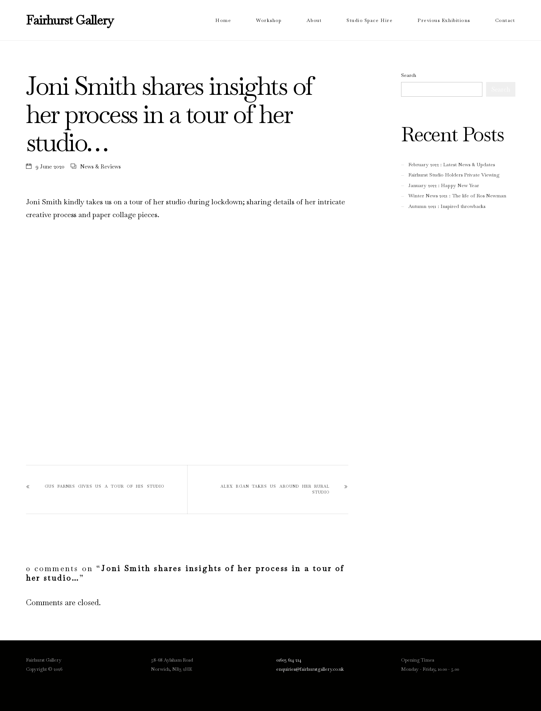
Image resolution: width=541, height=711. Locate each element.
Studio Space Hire (370, 20)
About (314, 20)
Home (223, 20)
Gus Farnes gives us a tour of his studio (104, 486)
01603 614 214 (288, 660)
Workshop (268, 20)
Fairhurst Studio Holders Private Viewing (454, 175)
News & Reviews (100, 166)
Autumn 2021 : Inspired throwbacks (446, 206)
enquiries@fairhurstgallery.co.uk (310, 669)
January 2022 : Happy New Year (443, 185)
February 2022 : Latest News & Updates (451, 164)
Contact (505, 20)
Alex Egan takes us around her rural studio (275, 489)
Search (408, 75)
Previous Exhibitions (444, 20)
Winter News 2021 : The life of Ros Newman (457, 196)
